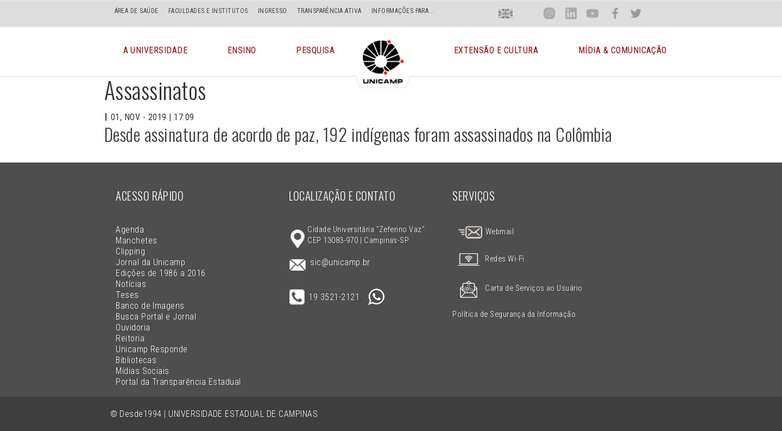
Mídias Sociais (142, 371)
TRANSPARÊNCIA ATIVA (329, 11)
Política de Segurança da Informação (514, 314)
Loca (528, 13)
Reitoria (130, 338)
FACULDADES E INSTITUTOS (208, 11)
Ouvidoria (133, 327)
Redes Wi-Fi (488, 259)
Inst (549, 13)
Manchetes (136, 240)
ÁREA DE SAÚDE (137, 11)
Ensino (242, 51)
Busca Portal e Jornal (156, 316)
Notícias (131, 284)
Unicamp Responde (152, 349)
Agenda (130, 229)
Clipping (130, 251)
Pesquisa (315, 51)
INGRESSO (272, 11)
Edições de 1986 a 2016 (161, 273)
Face (615, 13)
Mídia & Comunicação (622, 51)
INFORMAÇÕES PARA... (402, 11)
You (592, 13)
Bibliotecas (136, 360)
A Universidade (155, 51)
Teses (127, 295)
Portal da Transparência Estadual (178, 382)
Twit (636, 13)
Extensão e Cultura (496, 51)
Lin (571, 13)
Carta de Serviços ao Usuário (517, 288)
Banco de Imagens (150, 306)
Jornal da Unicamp (150, 262)
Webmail (485, 231)
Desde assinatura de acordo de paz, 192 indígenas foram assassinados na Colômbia (358, 134)
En (505, 13)
